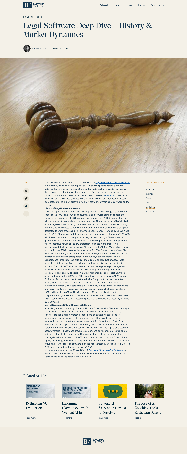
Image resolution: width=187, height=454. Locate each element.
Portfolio (150, 211)
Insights (149, 194)
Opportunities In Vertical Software (113, 182)
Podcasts (150, 189)
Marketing (150, 207)
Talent (148, 202)
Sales (148, 198)
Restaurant (110, 195)
